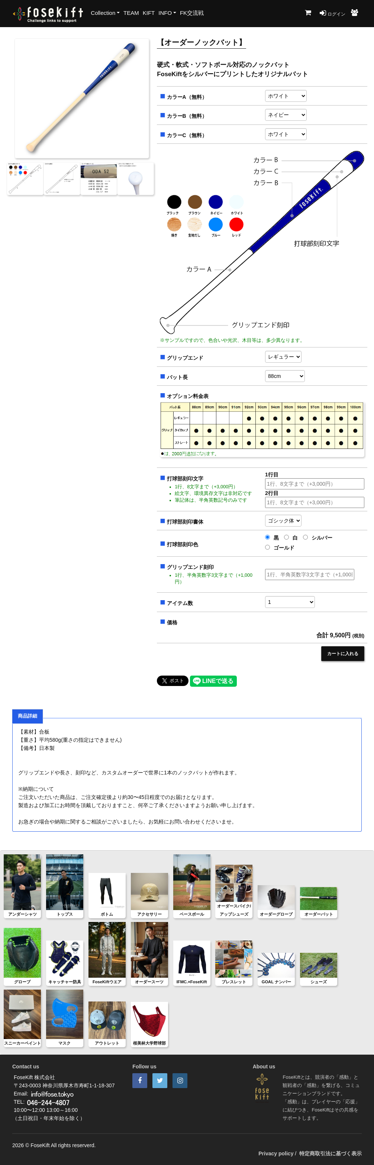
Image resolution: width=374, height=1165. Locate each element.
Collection (103, 13)
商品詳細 (27, 716)
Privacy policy (275, 1153)
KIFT (149, 13)
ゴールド (279, 548)
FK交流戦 (192, 13)
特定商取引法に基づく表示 (330, 1153)
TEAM (131, 13)
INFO (165, 13)
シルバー (317, 538)
